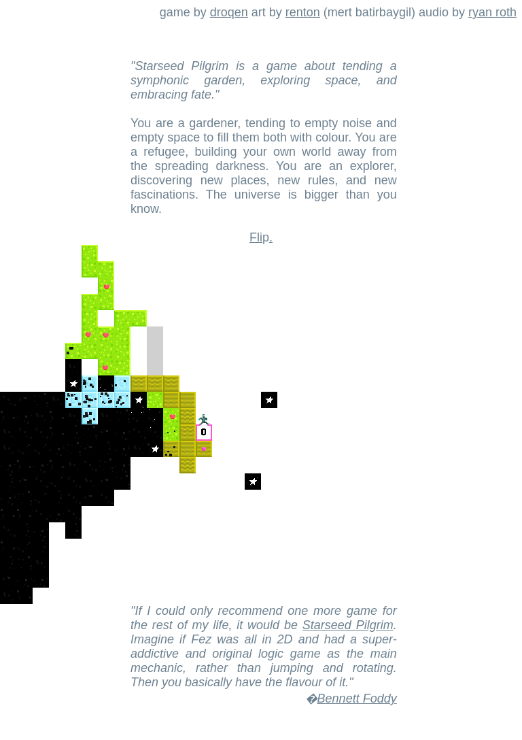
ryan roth (492, 12)
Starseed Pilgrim (348, 625)
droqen (229, 12)
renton (302, 12)
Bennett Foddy (357, 698)
